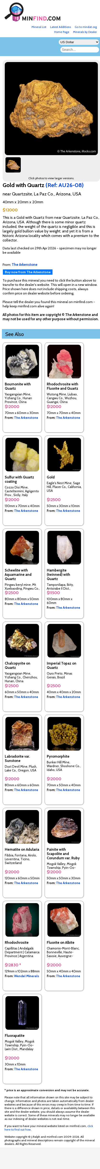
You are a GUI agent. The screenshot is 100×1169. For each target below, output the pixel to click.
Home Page (61, 32)
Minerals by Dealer (85, 32)
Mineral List (39, 27)
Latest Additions (60, 27)
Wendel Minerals (26, 976)
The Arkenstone (26, 417)
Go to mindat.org (86, 27)
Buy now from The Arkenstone (28, 272)
